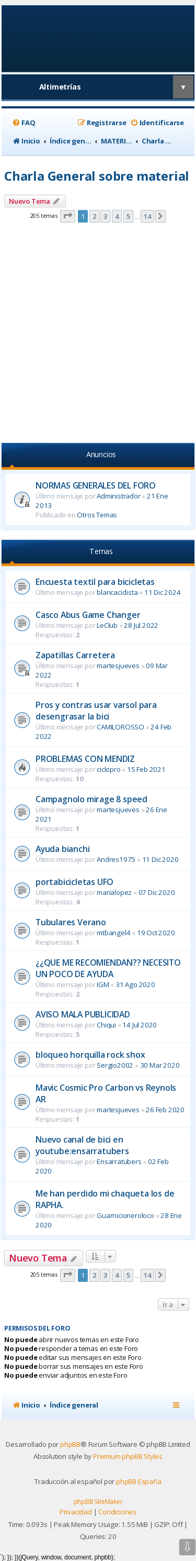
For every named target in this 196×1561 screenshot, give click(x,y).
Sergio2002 (115, 1065)
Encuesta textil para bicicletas (95, 582)
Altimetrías (60, 87)
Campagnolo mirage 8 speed (91, 799)
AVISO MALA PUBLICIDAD (83, 1014)
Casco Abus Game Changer (88, 615)
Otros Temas (97, 514)
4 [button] (117, 216)
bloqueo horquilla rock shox (90, 1054)
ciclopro (108, 769)
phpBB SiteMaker (98, 1501)
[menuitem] (23, 122)
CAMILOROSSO (120, 727)
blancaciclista (117, 592)
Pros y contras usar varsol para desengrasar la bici (96, 710)
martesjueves (118, 665)
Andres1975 (116, 859)
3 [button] (105, 216)
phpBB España (139, 1481)
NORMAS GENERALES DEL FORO (96, 485)
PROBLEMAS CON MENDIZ (85, 759)
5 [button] (128, 216)
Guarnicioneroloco (125, 1215)
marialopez (114, 892)
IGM (103, 984)
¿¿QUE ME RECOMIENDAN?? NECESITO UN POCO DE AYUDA (108, 968)
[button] (68, 216)
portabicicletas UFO (74, 882)
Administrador (118, 496)
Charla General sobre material (96, 175)
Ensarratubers (119, 1161)
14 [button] (147, 216)
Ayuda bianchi (62, 849)
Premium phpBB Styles (128, 1456)
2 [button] (94, 216)
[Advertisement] (98, 334)
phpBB (70, 1444)
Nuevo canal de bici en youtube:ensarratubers (82, 1145)
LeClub (107, 625)
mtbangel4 (113, 932)
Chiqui (106, 1024)
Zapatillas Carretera (75, 655)
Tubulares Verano (71, 922)
